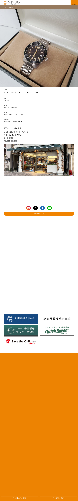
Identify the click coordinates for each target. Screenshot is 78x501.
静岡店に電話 (58, 498)
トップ (5, 7)
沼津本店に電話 (19, 498)
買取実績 (11, 7)
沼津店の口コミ (39, 213)
